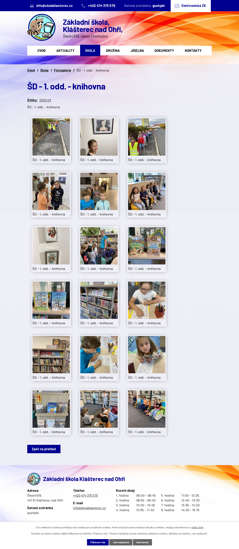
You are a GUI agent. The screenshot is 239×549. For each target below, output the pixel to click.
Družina (113, 50)
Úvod (41, 50)
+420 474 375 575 (85, 495)
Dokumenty (164, 50)
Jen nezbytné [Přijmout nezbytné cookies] (121, 542)
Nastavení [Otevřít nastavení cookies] (144, 542)
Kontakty (193, 50)
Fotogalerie (62, 70)
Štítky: (32, 100)
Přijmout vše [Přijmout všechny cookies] (96, 542)
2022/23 (45, 100)
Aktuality (65, 50)
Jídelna (137, 50)
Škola (90, 50)
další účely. (198, 527)
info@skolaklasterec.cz (89, 508)
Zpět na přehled (44, 449)
